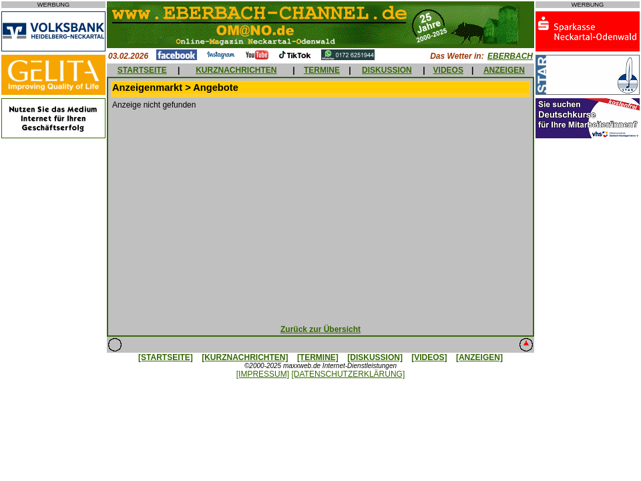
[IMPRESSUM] (262, 374)
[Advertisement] (321, 213)
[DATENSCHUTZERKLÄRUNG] (348, 374)
